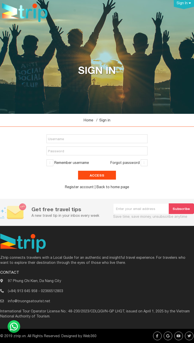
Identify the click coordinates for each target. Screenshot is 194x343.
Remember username (71, 163)
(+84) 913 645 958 (22, 291)
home (115, 187)
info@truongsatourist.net (29, 301)
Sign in (104, 120)
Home (88, 120)
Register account (79, 187)
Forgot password (125, 163)
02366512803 (52, 291)
